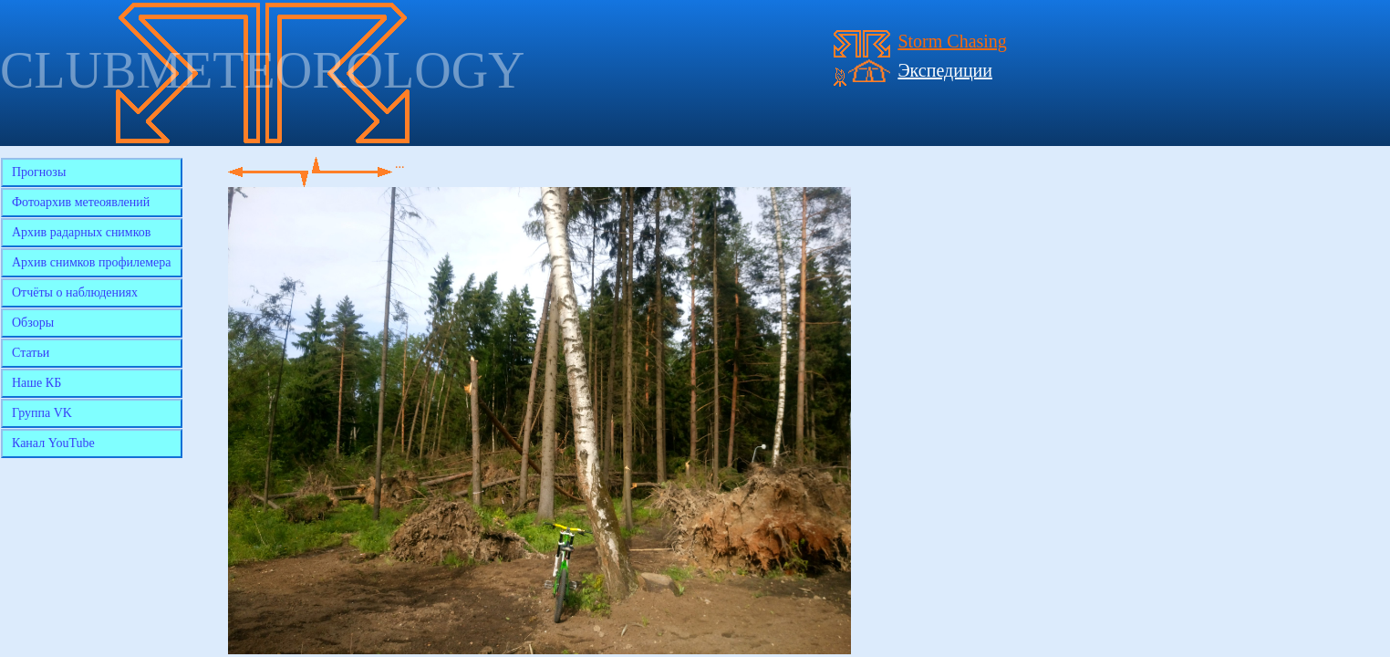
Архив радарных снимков (81, 232)
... (400, 164)
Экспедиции (944, 70)
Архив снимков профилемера (91, 262)
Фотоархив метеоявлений (81, 202)
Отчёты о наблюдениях (75, 292)
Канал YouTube (53, 443)
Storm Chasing (951, 41)
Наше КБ (36, 383)
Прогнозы (39, 172)
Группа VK (42, 413)
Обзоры (33, 322)
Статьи (30, 353)
